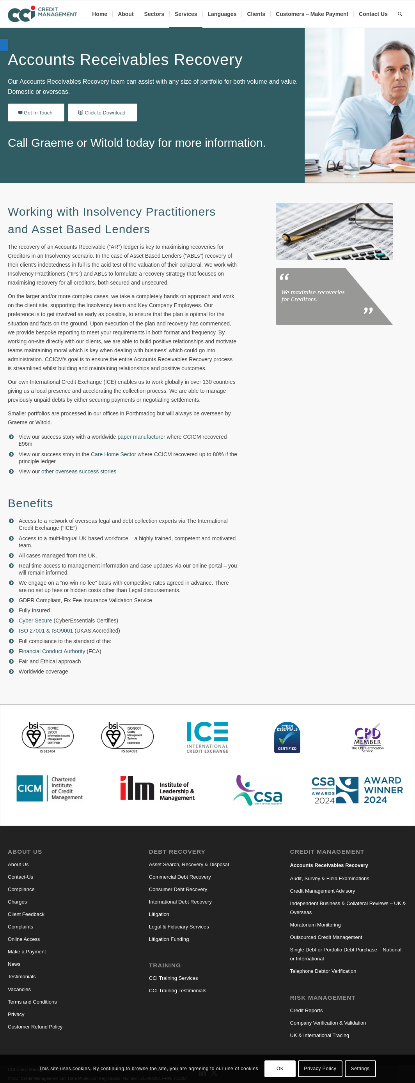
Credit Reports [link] (306, 1010)
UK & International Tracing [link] (319, 1035)
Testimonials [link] (22, 976)
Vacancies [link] (19, 989)
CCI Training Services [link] (173, 978)
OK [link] (280, 1068)
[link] (4, 45)
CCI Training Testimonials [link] (177, 990)
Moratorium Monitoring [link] (315, 925)
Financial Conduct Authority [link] (52, 651)
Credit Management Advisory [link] (322, 891)
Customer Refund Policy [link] (35, 1027)
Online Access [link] (24, 939)
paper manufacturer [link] (141, 437)
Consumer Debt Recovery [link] (178, 889)
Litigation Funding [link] (169, 939)
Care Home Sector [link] (113, 454)
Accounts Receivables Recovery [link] (329, 865)
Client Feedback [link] (26, 914)
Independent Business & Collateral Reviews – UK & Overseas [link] (348, 907)
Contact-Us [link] (20, 877)
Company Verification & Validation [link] (328, 1023)
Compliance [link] (21, 889)
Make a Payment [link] (27, 952)
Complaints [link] (20, 927)
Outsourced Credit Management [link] (326, 937)
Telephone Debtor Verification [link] (323, 971)
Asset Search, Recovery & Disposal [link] (189, 864)
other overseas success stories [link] (78, 471)
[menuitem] (99, 14)
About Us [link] (18, 864)
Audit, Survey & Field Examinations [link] (329, 878)
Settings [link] (360, 1068)
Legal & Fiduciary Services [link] (179, 927)
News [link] (14, 964)
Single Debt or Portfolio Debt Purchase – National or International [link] (345, 954)
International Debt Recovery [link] (180, 902)
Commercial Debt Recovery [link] (180, 877)
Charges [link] (17, 902)
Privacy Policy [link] (320, 1068)
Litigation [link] (159, 914)
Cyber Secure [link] (35, 620)
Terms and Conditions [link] (32, 1002)
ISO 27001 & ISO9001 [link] (46, 631)
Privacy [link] (16, 1014)
